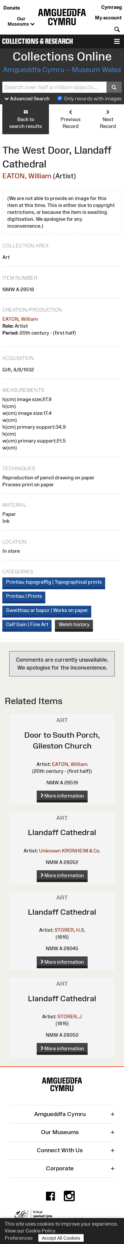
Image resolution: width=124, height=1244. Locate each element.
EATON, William (26, 176)
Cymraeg (111, 7)
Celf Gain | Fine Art (27, 624)
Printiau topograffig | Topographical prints (54, 582)
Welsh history (74, 624)
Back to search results (25, 119)
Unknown (50, 850)
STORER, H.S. (70, 930)
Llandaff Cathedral (62, 832)
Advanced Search (27, 99)
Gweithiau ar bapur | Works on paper (47, 610)
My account (108, 17)
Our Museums (21, 21)
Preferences (19, 1238)
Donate (11, 8)
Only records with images (93, 98)
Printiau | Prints (24, 596)
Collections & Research (37, 41)
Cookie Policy (40, 1230)
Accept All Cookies (61, 1238)
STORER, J (70, 1016)
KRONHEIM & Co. (81, 850)
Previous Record (70, 119)
